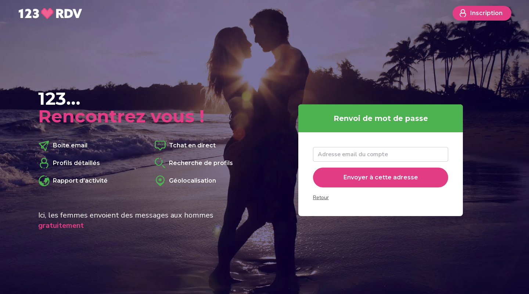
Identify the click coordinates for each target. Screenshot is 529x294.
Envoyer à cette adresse (380, 177)
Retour (321, 197)
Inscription (480, 13)
